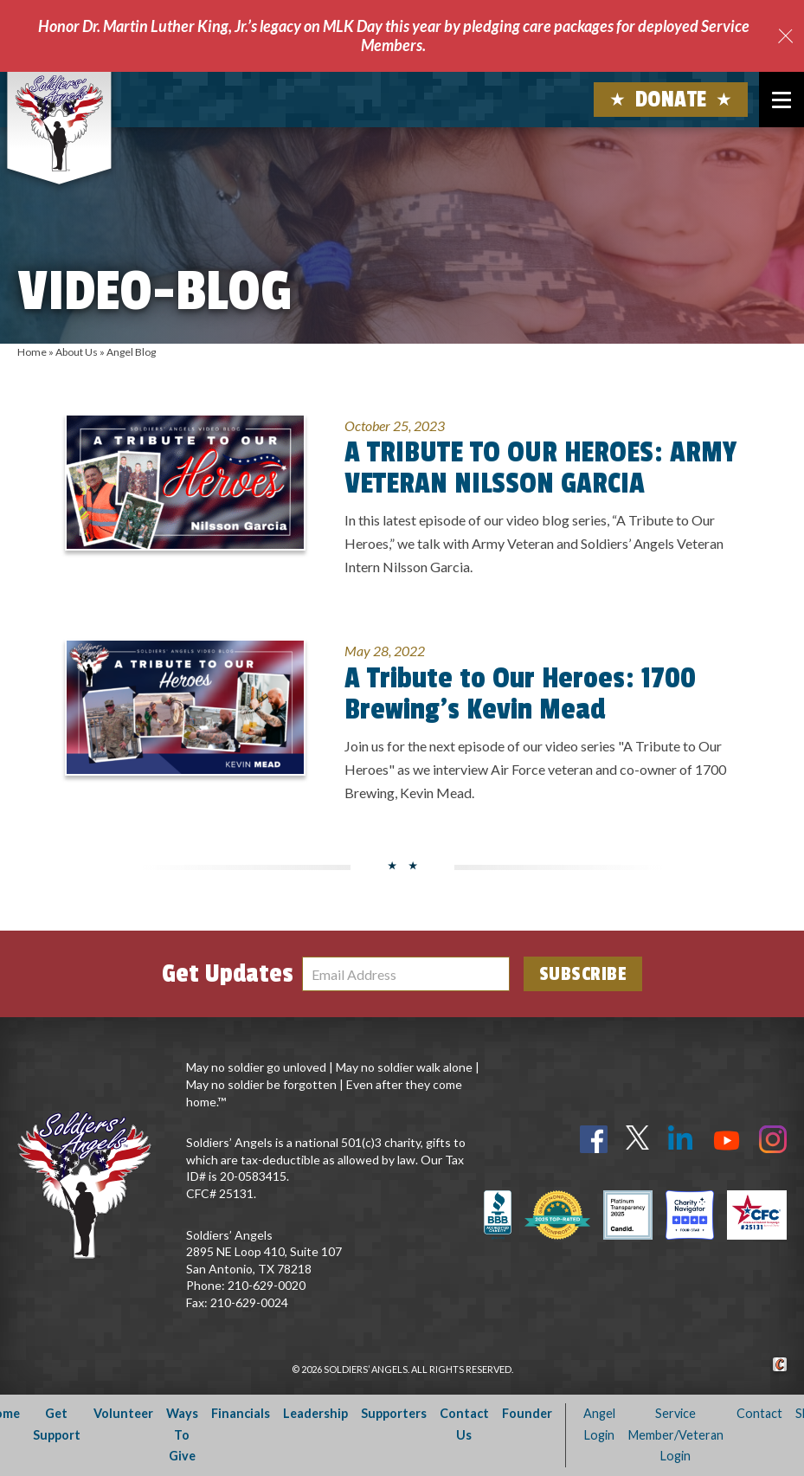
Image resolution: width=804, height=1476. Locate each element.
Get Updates (227, 974)
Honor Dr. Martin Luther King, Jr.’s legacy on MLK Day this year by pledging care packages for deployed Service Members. (393, 35)
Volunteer (123, 1413)
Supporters (394, 1413)
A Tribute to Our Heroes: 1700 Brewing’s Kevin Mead (520, 694)
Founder (527, 1413)
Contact (759, 1413)
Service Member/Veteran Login (676, 1434)
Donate (671, 100)
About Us (76, 351)
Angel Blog (131, 351)
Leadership (315, 1413)
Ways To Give (182, 1434)
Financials (240, 1413)
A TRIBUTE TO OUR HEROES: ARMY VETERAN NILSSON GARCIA (540, 468)
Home (32, 351)
